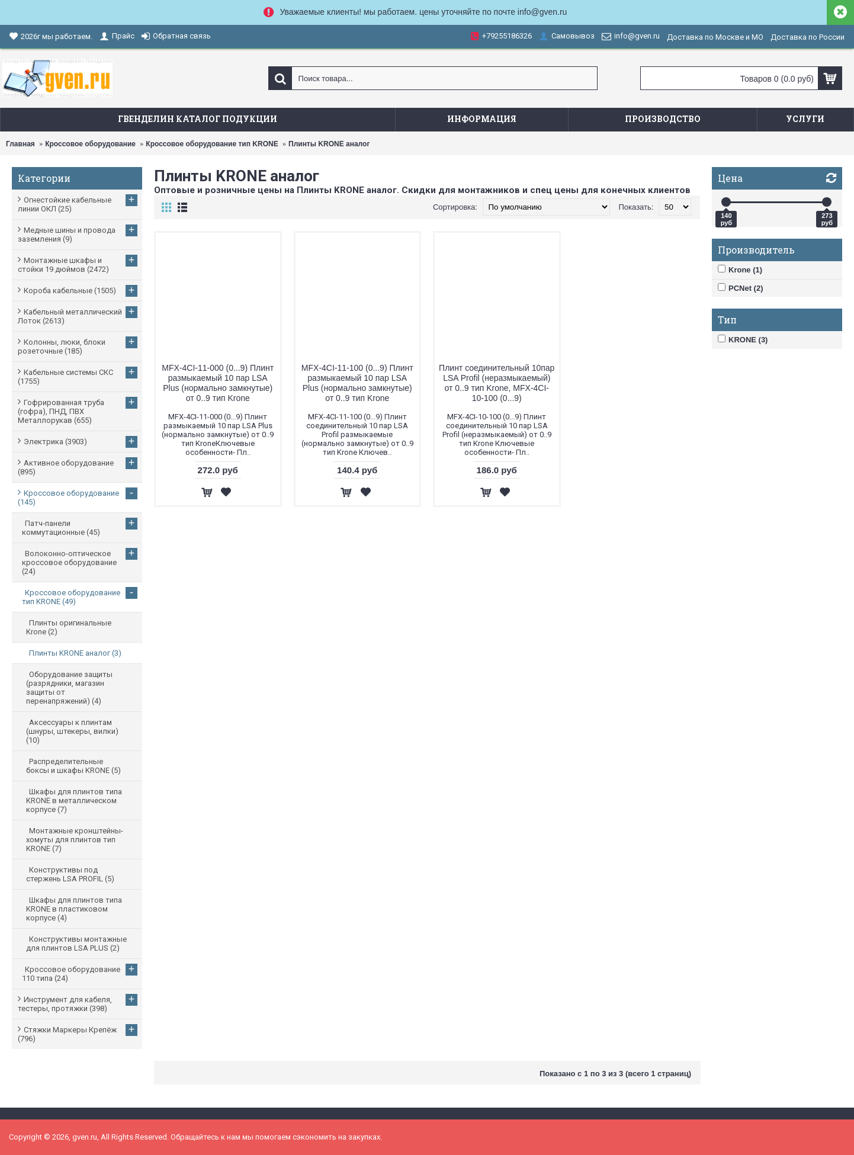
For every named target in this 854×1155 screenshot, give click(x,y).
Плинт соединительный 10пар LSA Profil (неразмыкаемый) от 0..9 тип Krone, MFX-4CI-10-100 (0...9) (496, 383)
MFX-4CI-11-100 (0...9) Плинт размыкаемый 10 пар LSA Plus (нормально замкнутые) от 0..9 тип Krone (357, 383)
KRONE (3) (743, 339)
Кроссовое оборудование (90, 144)
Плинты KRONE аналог (329, 144)
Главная (20, 144)
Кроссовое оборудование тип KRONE (212, 144)
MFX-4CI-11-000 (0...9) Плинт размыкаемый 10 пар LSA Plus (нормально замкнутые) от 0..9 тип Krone (218, 383)
